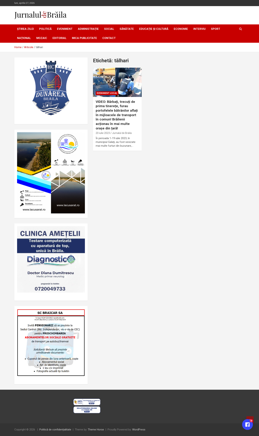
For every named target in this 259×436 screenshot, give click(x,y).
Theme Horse (96, 429)
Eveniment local (107, 93)
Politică (45, 29)
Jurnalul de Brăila (122, 133)
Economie (181, 29)
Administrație (88, 29)
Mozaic (41, 38)
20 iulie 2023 (103, 133)
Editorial (60, 38)
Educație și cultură (153, 29)
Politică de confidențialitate (55, 429)
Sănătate (127, 29)
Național (24, 38)
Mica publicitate (84, 38)
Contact (109, 38)
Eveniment (64, 29)
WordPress (138, 429)
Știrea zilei (25, 29)
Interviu (199, 29)
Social (109, 29)
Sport (215, 29)
